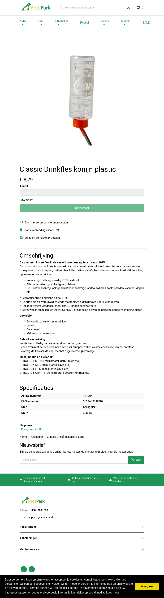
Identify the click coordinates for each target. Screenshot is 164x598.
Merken (125, 27)
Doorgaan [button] (147, 586)
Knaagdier (61, 27)
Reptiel (84, 27)
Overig (105, 27)
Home (23, 436)
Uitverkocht (82, 208)
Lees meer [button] (112, 592)
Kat (40, 27)
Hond (23, 27)
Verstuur (136, 459)
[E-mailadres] (74, 460)
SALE (146, 27)
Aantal (24, 186)
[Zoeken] (61, 12)
